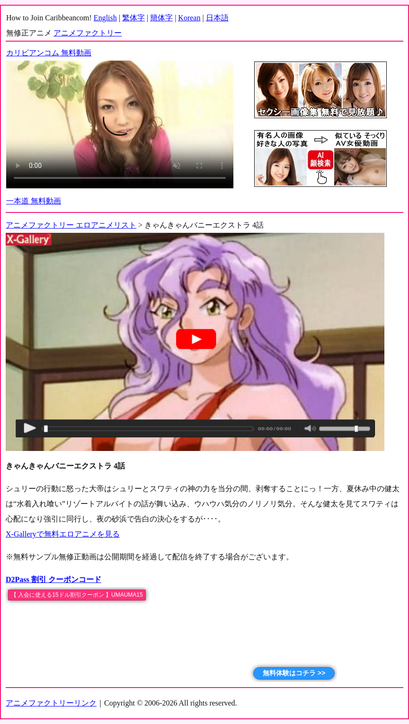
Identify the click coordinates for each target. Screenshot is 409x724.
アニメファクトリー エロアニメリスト (71, 225)
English (105, 18)
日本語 (217, 18)
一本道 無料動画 (33, 201)
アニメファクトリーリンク (51, 703)
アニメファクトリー (87, 33)
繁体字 (133, 18)
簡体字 (161, 18)
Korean (189, 18)
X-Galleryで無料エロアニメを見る (63, 534)
